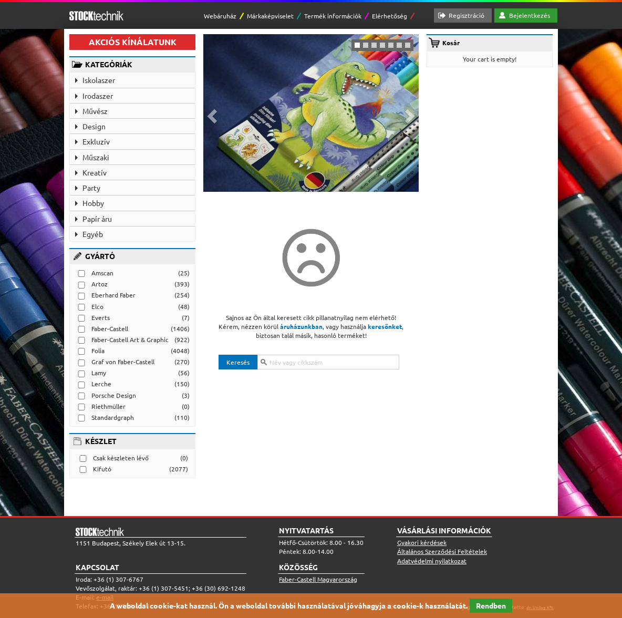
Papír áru (97, 218)
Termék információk (332, 16)
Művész (95, 111)
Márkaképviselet (270, 16)
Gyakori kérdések (422, 542)
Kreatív (94, 172)
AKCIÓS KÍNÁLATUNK (133, 41)
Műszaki (95, 157)
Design (94, 126)
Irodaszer (97, 95)
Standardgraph (112, 417)
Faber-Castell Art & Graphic (130, 339)
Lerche (101, 383)
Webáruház (220, 16)
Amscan (102, 273)
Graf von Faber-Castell (122, 361)
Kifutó (102, 469)
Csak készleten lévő (121, 458)
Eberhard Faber (113, 295)
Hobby (93, 203)
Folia (98, 350)
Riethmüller (108, 406)
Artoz (99, 284)
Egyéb (92, 234)
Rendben (491, 605)
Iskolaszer (98, 80)
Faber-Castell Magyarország (318, 579)
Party (91, 187)
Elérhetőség (389, 16)
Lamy (98, 372)
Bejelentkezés (529, 15)
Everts (100, 317)
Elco (97, 306)
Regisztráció (466, 15)
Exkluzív (96, 141)
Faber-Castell (109, 328)
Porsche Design (113, 395)
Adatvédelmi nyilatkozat (431, 561)
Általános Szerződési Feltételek (442, 551)
